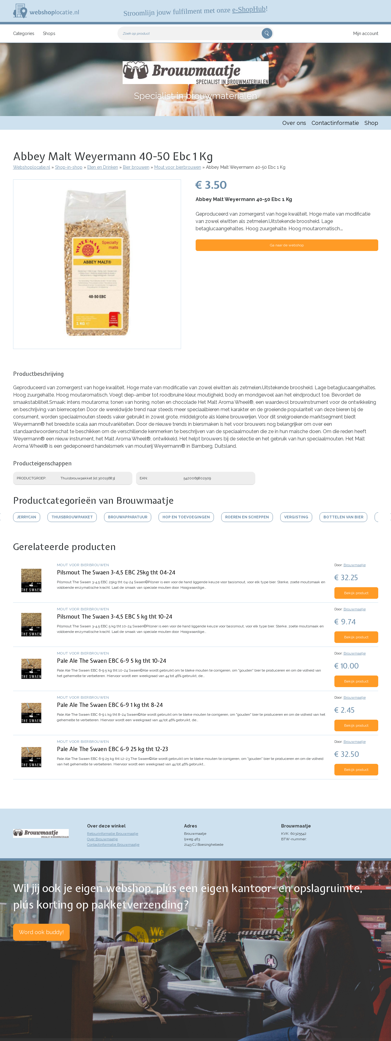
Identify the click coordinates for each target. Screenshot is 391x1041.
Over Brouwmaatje (102, 839)
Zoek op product (136, 33)
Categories (23, 33)
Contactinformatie (335, 123)
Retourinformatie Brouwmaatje (112, 833)
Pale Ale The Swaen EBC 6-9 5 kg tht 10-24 (111, 661)
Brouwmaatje (355, 565)
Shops (49, 33)
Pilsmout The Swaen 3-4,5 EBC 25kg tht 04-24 (116, 572)
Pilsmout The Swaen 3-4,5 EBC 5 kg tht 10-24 (114, 616)
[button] (97, 346)
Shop (371, 123)
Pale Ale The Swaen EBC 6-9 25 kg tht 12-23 (112, 749)
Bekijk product (356, 593)
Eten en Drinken (102, 167)
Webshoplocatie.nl (31, 167)
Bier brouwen (136, 167)
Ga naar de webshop (287, 245)
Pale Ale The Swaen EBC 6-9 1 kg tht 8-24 (110, 705)
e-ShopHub (248, 9)
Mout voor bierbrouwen (177, 167)
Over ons (294, 123)
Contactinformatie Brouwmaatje (113, 844)
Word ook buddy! (41, 932)
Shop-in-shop (68, 167)
